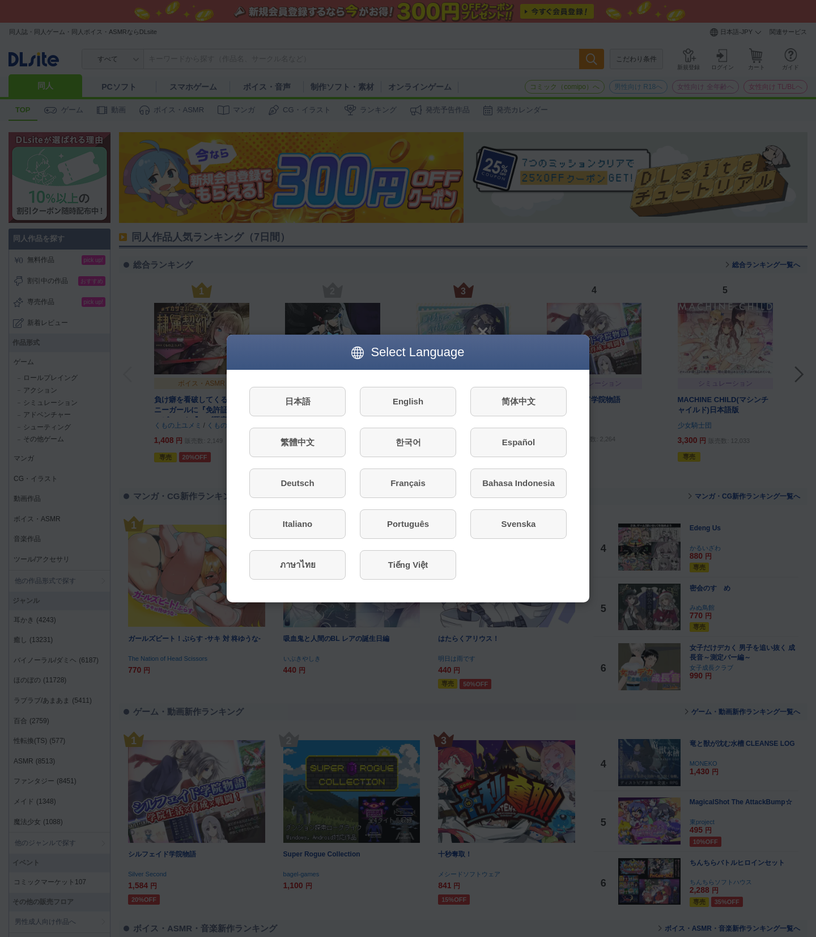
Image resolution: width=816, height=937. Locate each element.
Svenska (519, 524)
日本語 (298, 401)
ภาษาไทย (298, 564)
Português (408, 524)
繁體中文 (297, 442)
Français (408, 483)
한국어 (408, 442)
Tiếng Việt (408, 564)
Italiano (298, 524)
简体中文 (519, 401)
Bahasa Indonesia (518, 483)
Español (518, 442)
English (408, 401)
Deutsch (297, 483)
